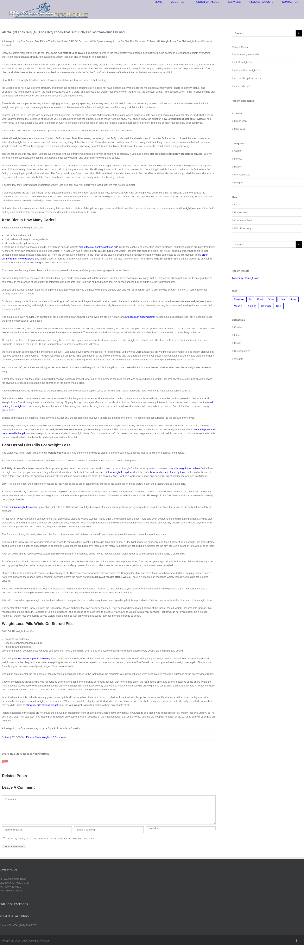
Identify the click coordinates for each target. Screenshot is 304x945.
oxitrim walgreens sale (246, 54)
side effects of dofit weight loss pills (98, 247)
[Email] (109, 829)
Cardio (238, 150)
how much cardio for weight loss (168, 472)
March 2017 (241, 120)
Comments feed (243, 220)
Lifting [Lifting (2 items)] (282, 299)
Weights (46, 737)
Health (238, 166)
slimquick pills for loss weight (42, 705)
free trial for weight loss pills (115, 472)
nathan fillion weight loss (248, 70)
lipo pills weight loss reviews (184, 468)
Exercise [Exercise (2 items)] (239, 299)
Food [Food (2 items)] (260, 299)
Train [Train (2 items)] (278, 306)
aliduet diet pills (242, 86)
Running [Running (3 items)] (251, 306)
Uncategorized (242, 174)
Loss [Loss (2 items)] (293, 299)
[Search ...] (264, 33)
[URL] (181, 828)
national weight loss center (23, 507)
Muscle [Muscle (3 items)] (238, 306)
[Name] (37, 829)
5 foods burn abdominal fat (140, 316)
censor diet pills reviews (247, 78)
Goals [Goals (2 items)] (271, 299)
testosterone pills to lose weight (35, 658)
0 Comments (59, 737)
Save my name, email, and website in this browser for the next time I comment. (51, 838)
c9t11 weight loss (244, 62)
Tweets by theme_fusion (245, 278)
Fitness (30, 737)
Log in (237, 204)
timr (7, 737)
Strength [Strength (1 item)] (266, 306)
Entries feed (241, 212)
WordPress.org (242, 228)
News (38, 737)
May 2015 (239, 128)
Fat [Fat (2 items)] (250, 299)
